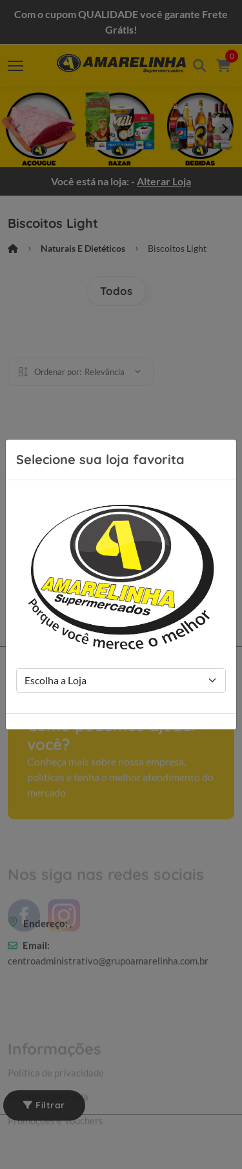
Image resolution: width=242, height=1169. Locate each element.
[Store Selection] (121, 680)
